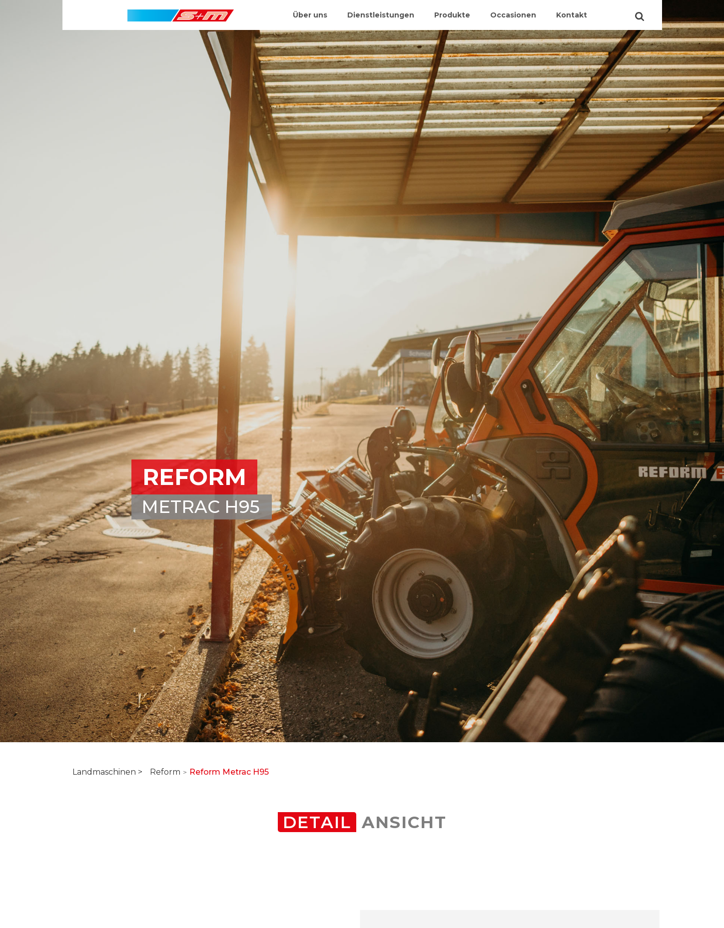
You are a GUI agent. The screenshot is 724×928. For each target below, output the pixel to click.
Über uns (310, 14)
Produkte (452, 14)
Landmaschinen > (107, 772)
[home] (180, 10)
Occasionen (513, 14)
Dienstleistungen (380, 14)
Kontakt (571, 14)
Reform (165, 772)
